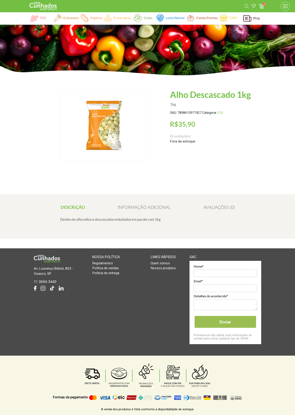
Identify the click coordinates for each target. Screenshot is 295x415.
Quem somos (160, 263)
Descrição (73, 207)
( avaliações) (180, 136)
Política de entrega (105, 273)
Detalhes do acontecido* (211, 296)
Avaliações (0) (219, 207)
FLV (220, 113)
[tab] (73, 207)
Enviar (225, 321)
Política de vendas (105, 268)
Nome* (199, 266)
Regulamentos (102, 263)
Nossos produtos (163, 268)
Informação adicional (144, 207)
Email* (198, 281)
